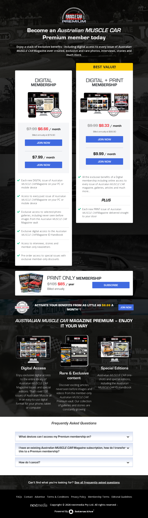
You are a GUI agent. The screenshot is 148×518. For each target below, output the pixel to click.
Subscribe (111, 285)
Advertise (40, 496)
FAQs (19, 496)
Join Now (126, 307)
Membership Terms (98, 496)
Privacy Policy (78, 496)
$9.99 (104, 154)
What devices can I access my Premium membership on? (55, 436)
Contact (28, 496)
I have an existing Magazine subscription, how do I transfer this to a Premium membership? (72, 449)
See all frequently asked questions (97, 482)
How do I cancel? (29, 462)
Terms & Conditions (58, 496)
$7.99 (43, 157)
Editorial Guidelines (121, 496)
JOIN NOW (43, 142)
